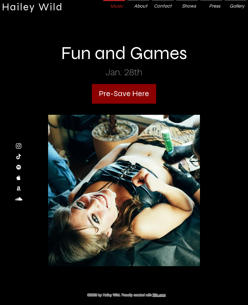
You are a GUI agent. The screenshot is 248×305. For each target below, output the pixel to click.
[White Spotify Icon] (18, 167)
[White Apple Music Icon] (18, 177)
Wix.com (159, 295)
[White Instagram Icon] (18, 146)
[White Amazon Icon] (18, 188)
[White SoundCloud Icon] (18, 199)
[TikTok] (18, 156)
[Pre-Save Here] (124, 94)
